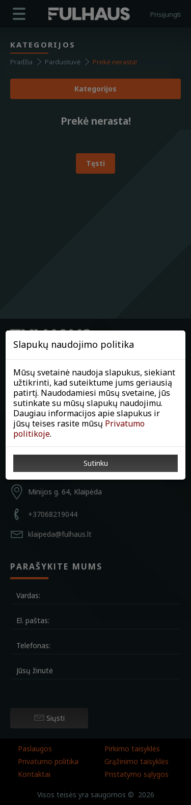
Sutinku (96, 463)
